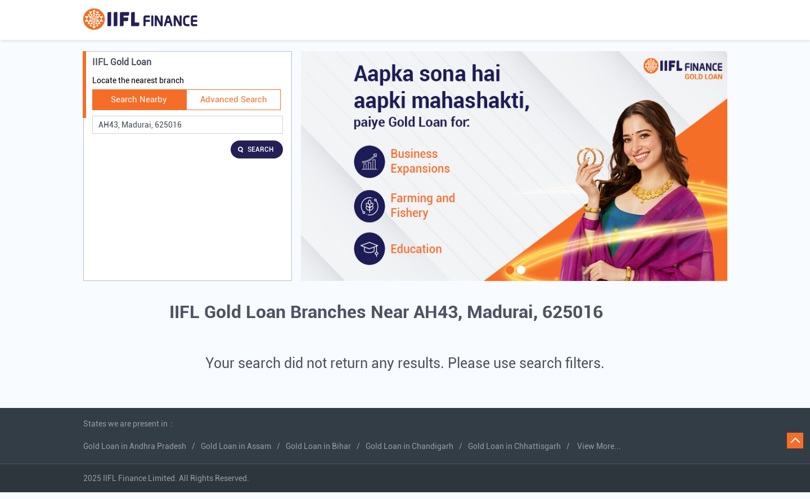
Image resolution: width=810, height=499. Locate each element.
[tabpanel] (514, 166)
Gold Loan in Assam (236, 446)
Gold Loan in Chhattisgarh (514, 446)
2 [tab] (520, 277)
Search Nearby (139, 99)
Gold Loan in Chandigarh (409, 446)
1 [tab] (508, 277)
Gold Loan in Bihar (318, 446)
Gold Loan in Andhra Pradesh (134, 446)
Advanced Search (233, 99)
